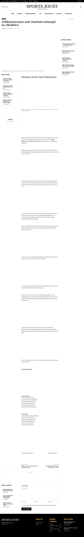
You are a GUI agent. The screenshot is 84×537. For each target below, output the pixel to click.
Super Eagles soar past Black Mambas (68, 72)
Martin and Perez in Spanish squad (8, 490)
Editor (4, 28)
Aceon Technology (11, 524)
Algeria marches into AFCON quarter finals (7, 101)
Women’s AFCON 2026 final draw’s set (8, 87)
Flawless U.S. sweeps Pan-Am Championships (29, 466)
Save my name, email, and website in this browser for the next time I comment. (39, 505)
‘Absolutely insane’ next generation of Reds (52, 466)
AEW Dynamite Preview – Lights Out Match (7, 80)
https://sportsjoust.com (10, 121)
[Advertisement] (40, 126)
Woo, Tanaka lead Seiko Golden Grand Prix (8, 497)
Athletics (4, 18)
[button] (80, 7)
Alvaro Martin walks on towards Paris (8, 504)
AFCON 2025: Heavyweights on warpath (8, 94)
